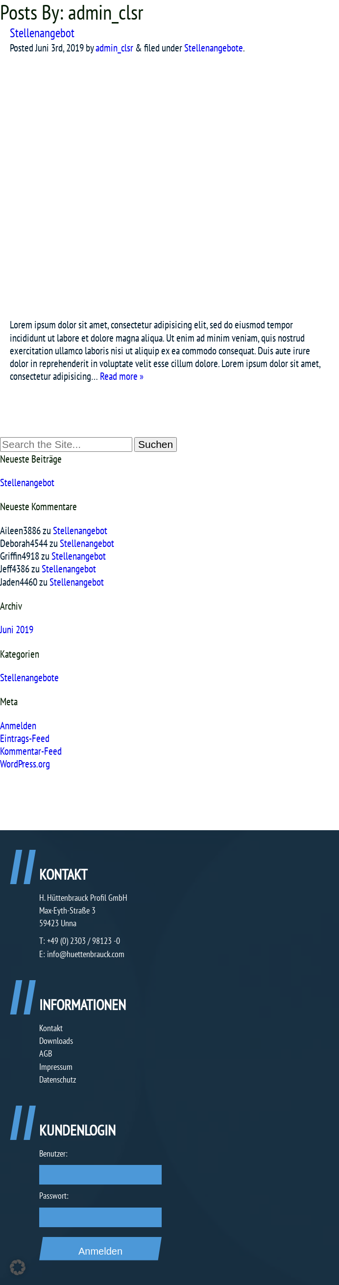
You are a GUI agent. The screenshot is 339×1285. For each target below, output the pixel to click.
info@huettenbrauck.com (85, 954)
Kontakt (51, 1028)
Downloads (56, 1040)
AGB (45, 1053)
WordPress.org (25, 763)
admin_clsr (114, 47)
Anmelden (18, 725)
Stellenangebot (42, 33)
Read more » (122, 376)
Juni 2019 (16, 629)
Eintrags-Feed (24, 738)
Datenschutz (57, 1079)
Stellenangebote (213, 47)
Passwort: (54, 1195)
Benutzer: (53, 1153)
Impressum (56, 1066)
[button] (17, 1267)
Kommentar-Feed (31, 751)
